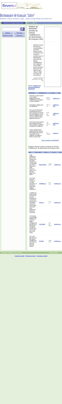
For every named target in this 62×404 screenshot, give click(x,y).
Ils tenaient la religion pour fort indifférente (36, 105)
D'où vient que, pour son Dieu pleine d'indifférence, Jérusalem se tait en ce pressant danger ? (33, 241)
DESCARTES (42, 164)
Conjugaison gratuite (41, 256)
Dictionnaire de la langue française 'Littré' (13, 23)
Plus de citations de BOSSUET (50, 140)
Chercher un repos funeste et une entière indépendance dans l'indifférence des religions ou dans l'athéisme (36, 98)
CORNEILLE (42, 183)
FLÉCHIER (42, 224)
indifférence (56, 98)
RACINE (41, 241)
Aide (15, 252)
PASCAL (41, 202)
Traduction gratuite (19, 256)
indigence (55, 133)
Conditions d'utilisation (7, 252)
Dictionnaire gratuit (30, 256)
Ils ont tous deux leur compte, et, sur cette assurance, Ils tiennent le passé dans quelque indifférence (33, 183)
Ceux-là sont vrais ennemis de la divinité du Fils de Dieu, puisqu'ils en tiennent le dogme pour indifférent (36, 124)
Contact (20, 252)
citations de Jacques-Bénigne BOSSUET (34, 87)
